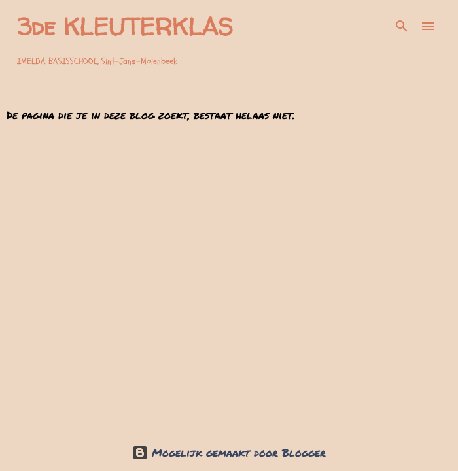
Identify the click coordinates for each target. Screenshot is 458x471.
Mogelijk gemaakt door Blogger (229, 452)
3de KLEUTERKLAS (125, 26)
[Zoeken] (402, 26)
